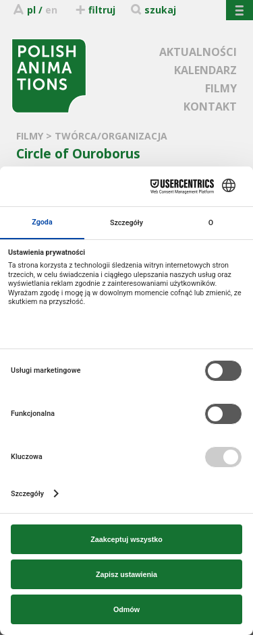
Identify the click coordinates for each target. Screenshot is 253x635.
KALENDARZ (205, 70)
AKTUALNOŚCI (198, 51)
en (51, 9)
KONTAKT (210, 106)
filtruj (95, 9)
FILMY (221, 88)
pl (31, 9)
